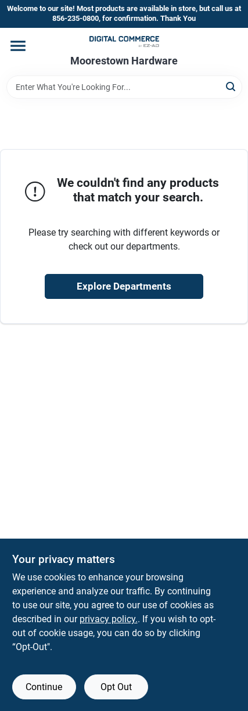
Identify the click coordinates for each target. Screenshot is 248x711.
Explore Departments (124, 286)
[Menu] (18, 45)
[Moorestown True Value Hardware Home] (124, 41)
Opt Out (116, 686)
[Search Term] (124, 87)
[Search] (231, 86)
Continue (44, 686)
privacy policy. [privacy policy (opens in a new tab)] (109, 619)
